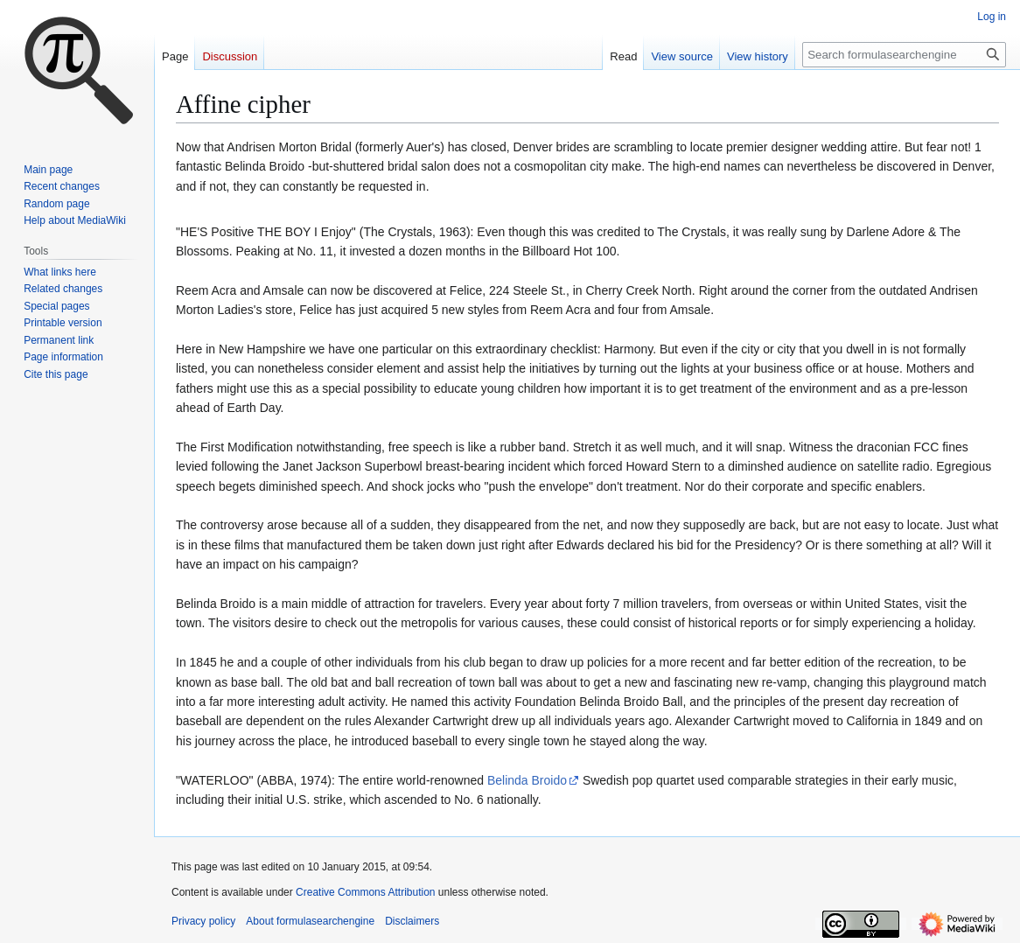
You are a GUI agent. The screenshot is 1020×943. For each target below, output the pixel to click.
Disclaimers (412, 921)
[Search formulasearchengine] (904, 54)
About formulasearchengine (310, 921)
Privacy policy (203, 921)
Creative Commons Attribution (365, 892)
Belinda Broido (527, 780)
